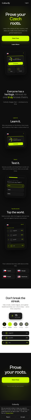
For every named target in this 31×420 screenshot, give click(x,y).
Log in (27, 3)
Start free (15, 38)
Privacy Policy (9, 413)
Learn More (15, 44)
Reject (8, 417)
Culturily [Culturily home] (6, 3)
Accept (23, 417)
